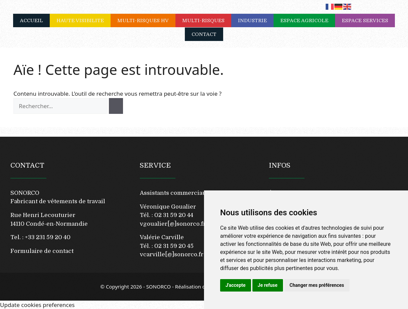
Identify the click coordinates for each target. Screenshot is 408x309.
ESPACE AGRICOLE (307, 20)
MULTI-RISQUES (206, 20)
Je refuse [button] (268, 285)
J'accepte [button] (236, 285)
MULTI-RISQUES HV (146, 20)
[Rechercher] (116, 106)
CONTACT (204, 34)
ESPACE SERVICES (368, 20)
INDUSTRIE (256, 20)
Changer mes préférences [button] (317, 285)
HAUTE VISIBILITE (83, 20)
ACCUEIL (31, 20)
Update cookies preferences (37, 305)
